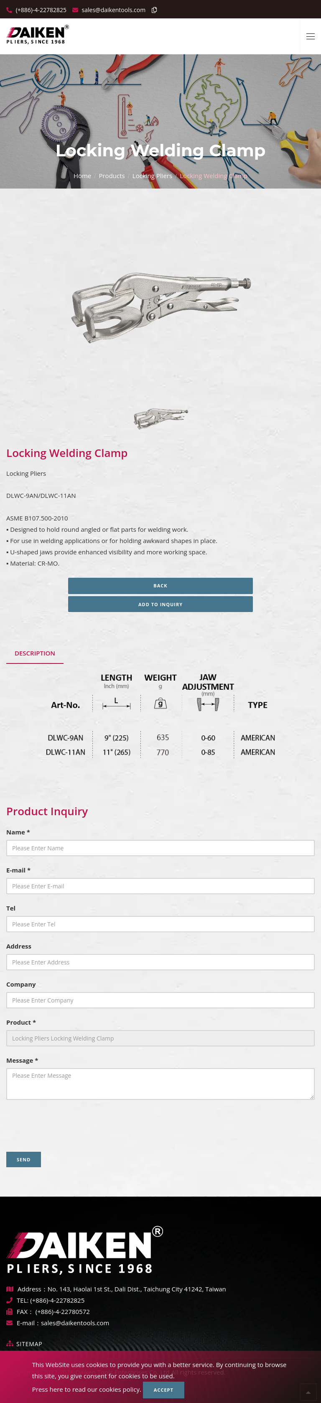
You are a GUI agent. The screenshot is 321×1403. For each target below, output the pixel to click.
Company (21, 984)
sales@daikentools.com (75, 1323)
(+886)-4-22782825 (40, 10)
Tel (10, 908)
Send (24, 1159)
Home (82, 175)
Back (160, 585)
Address (18, 946)
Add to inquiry (160, 604)
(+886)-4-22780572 (63, 1311)
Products (112, 175)
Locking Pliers (152, 175)
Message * (22, 1060)
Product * (21, 1022)
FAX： (21, 1311)
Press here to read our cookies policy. (86, 1389)
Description (35, 653)
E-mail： (23, 1323)
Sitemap (29, 1344)
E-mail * (18, 870)
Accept (163, 1390)
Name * (18, 832)
